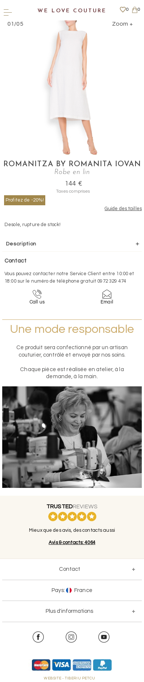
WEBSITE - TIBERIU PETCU (69, 678)
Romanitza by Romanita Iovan (72, 164)
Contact (69, 569)
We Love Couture (71, 11)
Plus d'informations (69, 611)
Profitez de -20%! (25, 200)
